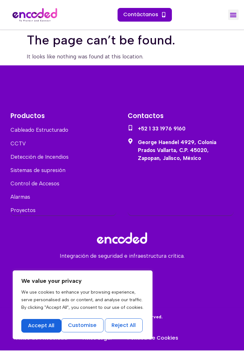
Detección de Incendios (40, 157)
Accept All (124, 325)
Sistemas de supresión (38, 171)
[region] (82, 305)
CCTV (18, 143)
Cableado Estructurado (39, 130)
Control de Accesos (35, 184)
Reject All (83, 325)
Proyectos (23, 211)
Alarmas (20, 198)
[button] (233, 15)
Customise (42, 325)
